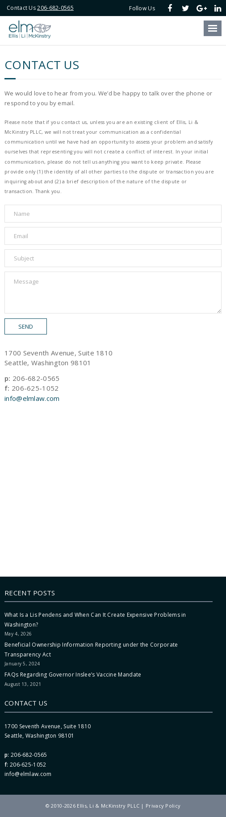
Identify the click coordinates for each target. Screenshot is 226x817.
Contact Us (25, 702)
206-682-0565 (55, 8)
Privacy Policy (163, 805)
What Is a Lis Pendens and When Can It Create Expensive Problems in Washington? (95, 619)
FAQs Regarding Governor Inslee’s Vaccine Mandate (72, 674)
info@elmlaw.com (32, 398)
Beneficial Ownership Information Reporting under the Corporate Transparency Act (91, 649)
